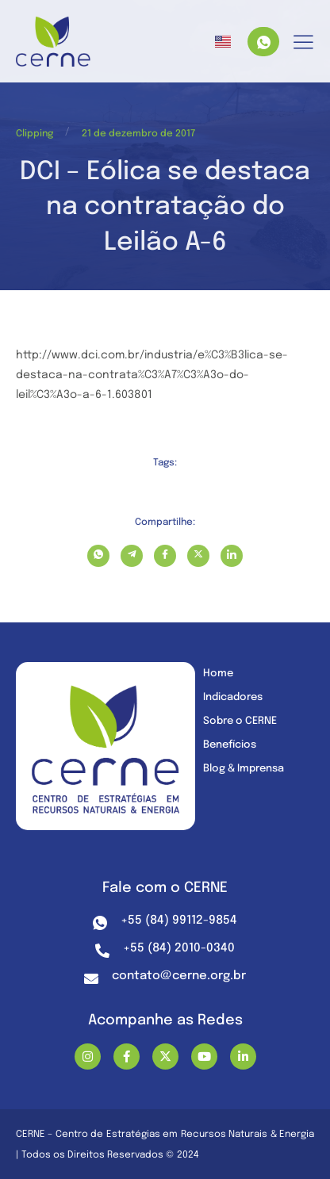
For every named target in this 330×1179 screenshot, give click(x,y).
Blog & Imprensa (243, 769)
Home (218, 673)
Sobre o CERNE (240, 721)
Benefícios (229, 745)
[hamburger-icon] (303, 43)
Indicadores (233, 697)
